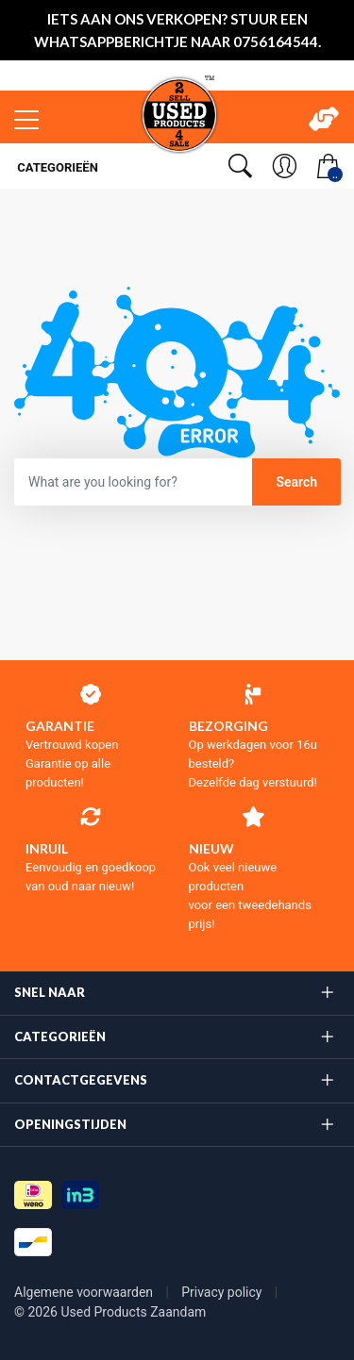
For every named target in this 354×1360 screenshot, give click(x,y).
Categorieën (56, 167)
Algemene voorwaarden (85, 1292)
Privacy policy (223, 1292)
